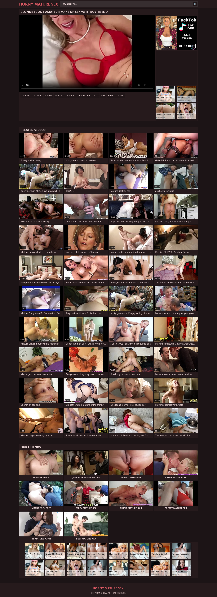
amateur (37, 95)
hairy (110, 95)
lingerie (70, 95)
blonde (120, 95)
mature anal (84, 95)
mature (25, 95)
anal (96, 95)
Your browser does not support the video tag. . (87, 53)
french (48, 95)
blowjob (59, 95)
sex (103, 95)
